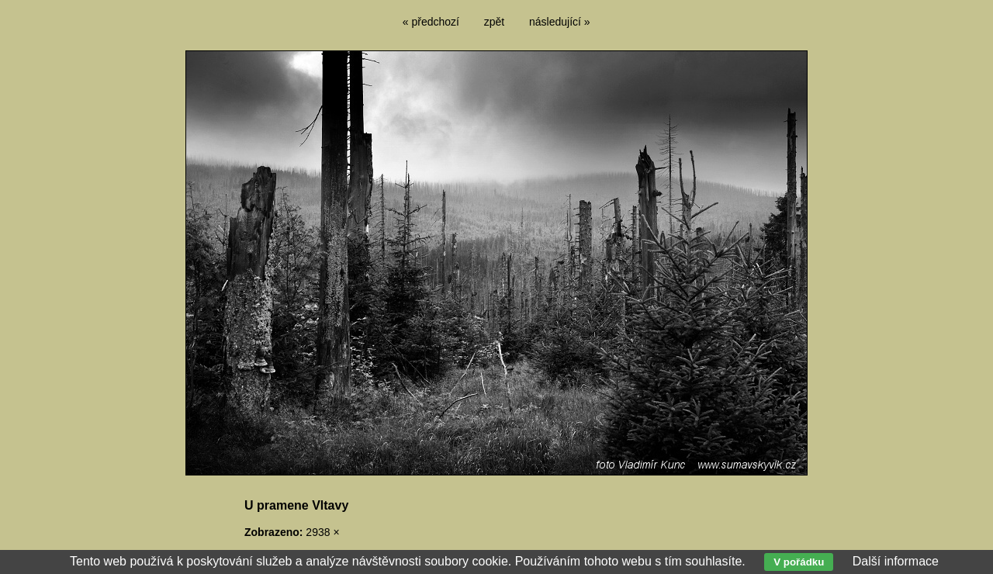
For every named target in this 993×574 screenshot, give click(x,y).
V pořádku (798, 562)
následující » (559, 22)
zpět (494, 22)
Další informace (896, 561)
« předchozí (431, 22)
